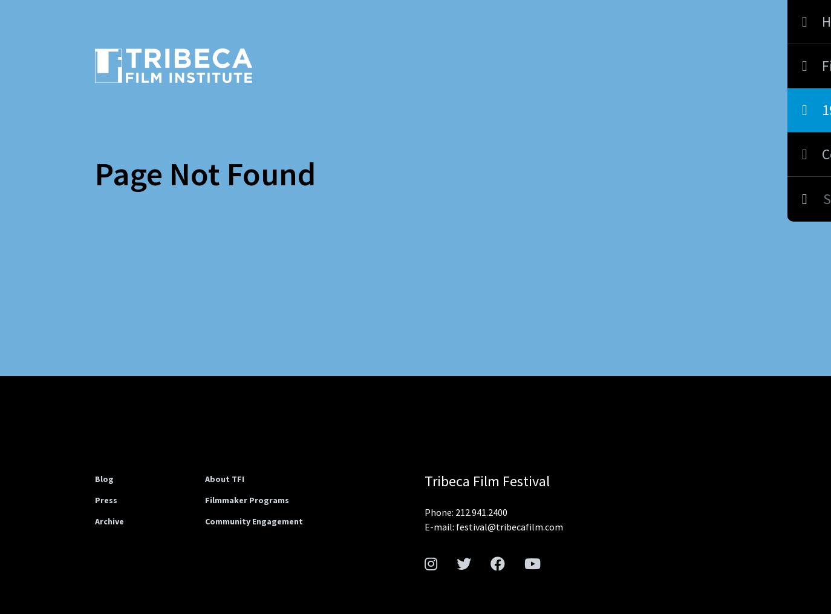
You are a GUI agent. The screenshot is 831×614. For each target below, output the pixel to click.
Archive (109, 521)
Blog (104, 479)
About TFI (224, 479)
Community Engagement (254, 521)
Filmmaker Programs (247, 500)
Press (106, 500)
